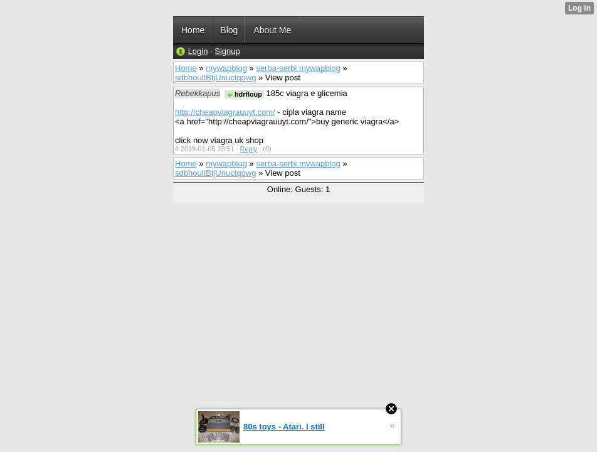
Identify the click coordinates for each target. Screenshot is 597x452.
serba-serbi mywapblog (298, 68)
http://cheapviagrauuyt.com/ (225, 112)
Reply (249, 149)
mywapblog (226, 68)
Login (198, 51)
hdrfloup (244, 94)
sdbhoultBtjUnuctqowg (215, 77)
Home (186, 68)
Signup (227, 51)
